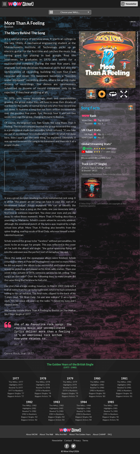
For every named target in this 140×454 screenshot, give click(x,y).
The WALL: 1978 (43, 382)
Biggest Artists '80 (97, 396)
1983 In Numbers (56, 414)
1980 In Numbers (97, 390)
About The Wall (46, 434)
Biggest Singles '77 (16, 393)
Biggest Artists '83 (56, 420)
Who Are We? (61, 434)
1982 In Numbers (29, 414)
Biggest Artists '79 (70, 396)
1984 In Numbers (83, 414)
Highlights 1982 (29, 408)
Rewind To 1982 (29, 411)
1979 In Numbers (70, 390)
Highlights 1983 (56, 408)
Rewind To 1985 (111, 411)
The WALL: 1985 (110, 405)
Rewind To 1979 (70, 387)
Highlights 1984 (83, 408)
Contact (68, 440)
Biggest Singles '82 (29, 417)
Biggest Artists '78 (43, 396)
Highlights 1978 (43, 385)
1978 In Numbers (43, 390)
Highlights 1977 (16, 385)
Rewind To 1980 (97, 387)
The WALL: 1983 (56, 405)
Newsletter (57, 440)
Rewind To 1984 (84, 411)
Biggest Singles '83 (56, 417)
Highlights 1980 (97, 385)
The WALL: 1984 (83, 405)
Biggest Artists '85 (111, 420)
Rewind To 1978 (43, 387)
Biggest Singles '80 (97, 393)
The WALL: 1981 (124, 382)
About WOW (31, 434)
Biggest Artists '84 (83, 420)
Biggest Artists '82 (29, 420)
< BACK (132, 22)
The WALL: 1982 (29, 405)
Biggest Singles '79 (70, 393)
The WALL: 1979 (70, 382)
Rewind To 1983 (56, 411)
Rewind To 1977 (16, 387)
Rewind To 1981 (124, 387)
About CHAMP (99, 434)
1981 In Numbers (124, 390)
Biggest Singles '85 (111, 417)
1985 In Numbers (110, 414)
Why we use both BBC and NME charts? (96, 158)
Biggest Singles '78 (43, 393)
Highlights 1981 (124, 385)
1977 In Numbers (15, 390)
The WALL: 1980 (97, 382)
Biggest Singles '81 (124, 393)
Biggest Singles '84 (83, 417)
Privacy (77, 440)
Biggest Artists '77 (16, 396)
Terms (85, 440)
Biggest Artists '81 (124, 396)
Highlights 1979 (70, 385)
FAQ (110, 434)
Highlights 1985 (110, 408)
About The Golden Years (80, 434)
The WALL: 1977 (16, 382)
